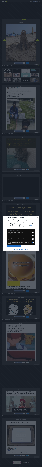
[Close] (37, 217)
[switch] (33, 232)
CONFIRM (14, 246)
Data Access (21, 249)
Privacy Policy (26, 249)
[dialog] (21, 233)
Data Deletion (16, 249)
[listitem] (21, 230)
